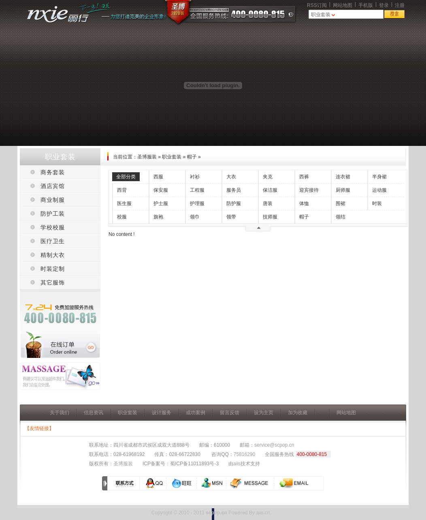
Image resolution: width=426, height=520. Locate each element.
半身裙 (379, 177)
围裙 (340, 203)
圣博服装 (147, 157)
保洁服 (270, 190)
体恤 (304, 203)
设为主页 (263, 412)
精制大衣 (52, 255)
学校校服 (52, 227)
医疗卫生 (52, 241)
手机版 (365, 5)
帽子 (192, 157)
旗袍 (158, 217)
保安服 (160, 190)
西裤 (304, 177)
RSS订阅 (317, 5)
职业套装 (320, 14)
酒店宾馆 (52, 186)
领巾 (195, 217)
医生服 (124, 203)
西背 (122, 190)
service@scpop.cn (274, 445)
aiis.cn (263, 513)
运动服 (379, 190)
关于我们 (59, 412)
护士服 (160, 203)
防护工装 (52, 213)
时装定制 (52, 268)
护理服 (197, 203)
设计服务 (161, 412)
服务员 (233, 190)
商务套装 (52, 172)
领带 (231, 217)
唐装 (268, 203)
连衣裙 (343, 177)
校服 (122, 217)
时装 (377, 203)
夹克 (268, 177)
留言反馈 (229, 412)
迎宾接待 (309, 190)
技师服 (270, 217)
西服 (158, 177)
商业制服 (52, 200)
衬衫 (195, 177)
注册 (400, 5)
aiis (237, 464)
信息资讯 (93, 412)
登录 (384, 5)
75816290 (244, 454)
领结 (340, 217)
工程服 (197, 190)
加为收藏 (297, 412)
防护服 (233, 203)
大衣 (231, 177)
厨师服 (343, 190)
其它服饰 (52, 282)
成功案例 (195, 412)
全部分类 (126, 177)
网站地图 (342, 5)
